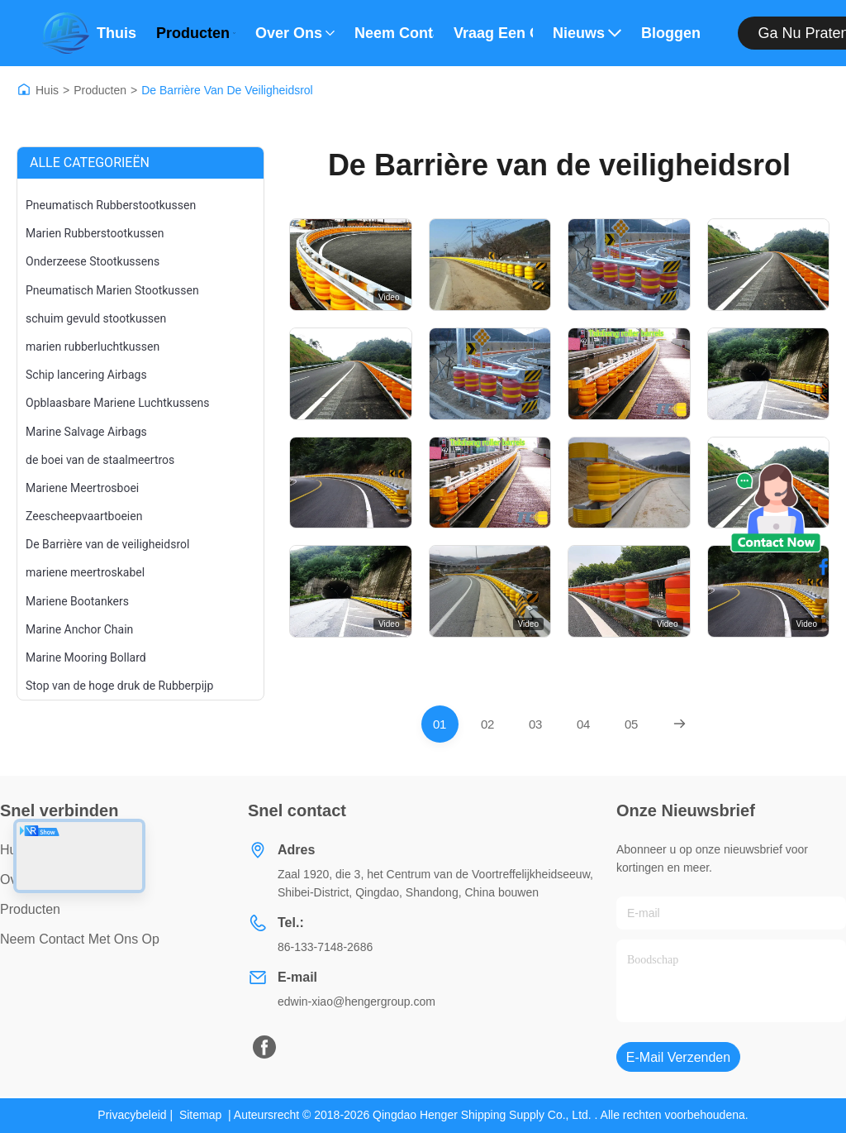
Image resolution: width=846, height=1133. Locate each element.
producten (30, 909)
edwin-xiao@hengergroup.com (356, 1001)
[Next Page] (679, 724)
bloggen (671, 33)
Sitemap (200, 1114)
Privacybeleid (131, 1114)
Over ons (295, 33)
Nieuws (587, 33)
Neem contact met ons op (394, 33)
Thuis (116, 33)
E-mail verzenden (678, 1057)
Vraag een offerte (493, 33)
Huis (47, 90)
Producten (195, 33)
